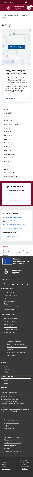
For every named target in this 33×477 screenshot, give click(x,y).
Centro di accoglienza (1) (11, 124)
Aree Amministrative (10, 295)
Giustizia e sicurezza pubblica (15, 344)
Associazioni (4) (8, 117)
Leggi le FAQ (7, 426)
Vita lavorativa (8, 324)
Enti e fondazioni (9, 301)
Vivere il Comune (13, 15)
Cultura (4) (7, 132)
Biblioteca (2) (8, 120)
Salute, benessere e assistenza (16, 352)
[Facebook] (4, 284)
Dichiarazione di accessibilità (12, 451)
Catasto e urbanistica (10, 330)
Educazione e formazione (14, 341)
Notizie (6, 366)
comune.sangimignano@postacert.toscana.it (15, 410)
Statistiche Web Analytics (24, 468)
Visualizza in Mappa (16, 47)
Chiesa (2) (7, 128)
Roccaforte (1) (8, 158)
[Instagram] (18, 284)
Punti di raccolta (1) (10, 154)
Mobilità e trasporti (9, 332)
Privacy (4, 464)
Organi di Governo (9, 292)
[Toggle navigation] (3, 8)
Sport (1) (6, 169)
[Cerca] (29, 8)
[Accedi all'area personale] (26, 2)
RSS (3, 460)
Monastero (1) (8, 143)
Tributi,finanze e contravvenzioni (17, 347)
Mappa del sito (6, 469)
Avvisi (6, 372)
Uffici (5, 298)
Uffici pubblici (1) (9, 173)
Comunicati (7, 369)
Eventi (6, 383)
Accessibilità (5, 462)
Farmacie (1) (8, 135)
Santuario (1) (8, 161)
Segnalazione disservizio (11, 423)
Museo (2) (7, 147)
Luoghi (23, 15)
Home (4, 15)
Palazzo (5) (7, 150)
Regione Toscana (8, 2)
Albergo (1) (7, 113)
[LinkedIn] (22, 284)
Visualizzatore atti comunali (12, 443)
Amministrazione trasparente (13, 437)
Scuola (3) (7, 165)
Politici (6, 304)
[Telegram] (27, 284)
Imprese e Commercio (10, 327)
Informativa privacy (10, 446)
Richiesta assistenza (10, 428)
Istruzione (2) (8, 139)
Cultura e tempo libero (10, 321)
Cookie (4, 467)
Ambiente (10, 350)
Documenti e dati (9, 310)
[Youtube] (13, 284)
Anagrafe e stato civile (10, 318)
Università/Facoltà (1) (10, 176)
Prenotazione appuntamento (12, 420)
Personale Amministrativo (12, 307)
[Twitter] (9, 284)
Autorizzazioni (11, 355)
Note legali (7, 448)
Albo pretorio (8, 440)
